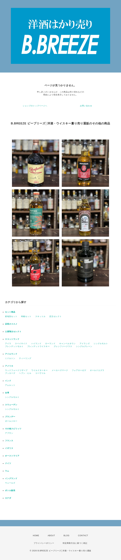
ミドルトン (10, 358)
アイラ (8, 343)
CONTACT (83, 535)
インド (8, 381)
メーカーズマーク (60, 370)
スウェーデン (11, 405)
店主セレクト (55, 316)
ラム (7, 471)
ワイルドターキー (39, 370)
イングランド (11, 478)
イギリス (9, 448)
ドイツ (8, 463)
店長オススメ (11, 324)
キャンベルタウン (67, 343)
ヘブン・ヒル (25, 373)
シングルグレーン (84, 346)
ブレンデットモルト (14, 346)
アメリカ (9, 366)
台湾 (7, 393)
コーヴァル (40, 373)
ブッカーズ (10, 373)
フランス (9, 441)
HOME (36, 535)
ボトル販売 (10, 490)
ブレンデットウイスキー (38, 346)
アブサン (9, 433)
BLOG (66, 535)
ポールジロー (11, 421)
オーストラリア (12, 456)
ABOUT (51, 535)
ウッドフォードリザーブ (16, 370)
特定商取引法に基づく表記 (75, 543)
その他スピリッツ (13, 429)
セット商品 (10, 312)
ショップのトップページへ (35, 106)
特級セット (26, 316)
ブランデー (10, 417)
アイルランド (11, 354)
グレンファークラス (63, 346)
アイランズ (85, 343)
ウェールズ (10, 483)
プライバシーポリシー (44, 543)
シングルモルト (101, 343)
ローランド (50, 343)
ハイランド (36, 343)
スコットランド (12, 339)
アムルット (10, 385)
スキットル (40, 316)
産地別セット (11, 316)
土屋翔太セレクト (13, 331)
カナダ (8, 498)
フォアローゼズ (79, 370)
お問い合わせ (86, 106)
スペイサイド (21, 343)
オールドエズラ (97, 370)
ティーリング (25, 358)
